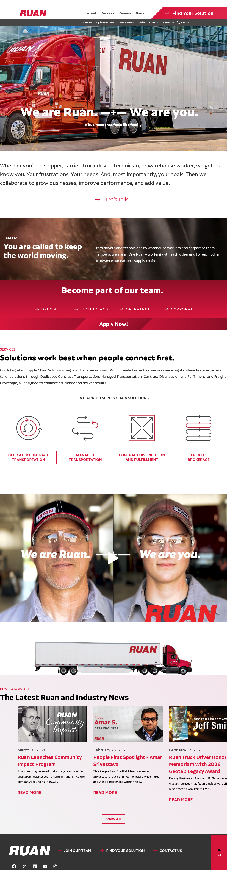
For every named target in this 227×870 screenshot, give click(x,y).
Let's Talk (117, 208)
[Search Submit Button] (184, 22)
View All (113, 804)
